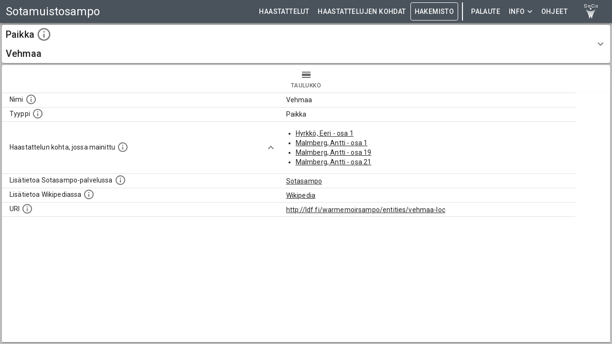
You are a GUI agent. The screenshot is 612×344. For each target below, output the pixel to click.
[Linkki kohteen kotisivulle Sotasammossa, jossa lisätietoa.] (120, 180)
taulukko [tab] (306, 79)
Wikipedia (300, 195)
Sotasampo (304, 181)
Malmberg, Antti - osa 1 (331, 143)
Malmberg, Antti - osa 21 (334, 162)
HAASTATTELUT (284, 12)
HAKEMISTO (434, 12)
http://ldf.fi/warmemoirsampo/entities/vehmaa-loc (365, 210)
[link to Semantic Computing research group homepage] (591, 11)
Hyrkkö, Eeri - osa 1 (325, 133)
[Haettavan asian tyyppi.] (37, 113)
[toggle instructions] (44, 34)
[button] (306, 44)
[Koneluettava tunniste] (27, 208)
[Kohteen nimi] (31, 99)
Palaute (485, 12)
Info (521, 12)
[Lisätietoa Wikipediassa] (89, 194)
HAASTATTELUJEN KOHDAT (361, 12)
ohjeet (554, 12)
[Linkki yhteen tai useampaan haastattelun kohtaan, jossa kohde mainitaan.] (122, 147)
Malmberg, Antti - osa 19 (334, 152)
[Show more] (271, 147)
